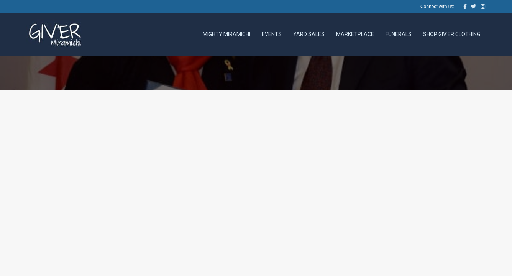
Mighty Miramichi (226, 34)
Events (272, 34)
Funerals (399, 34)
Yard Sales (309, 34)
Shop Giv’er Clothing (451, 34)
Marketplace (355, 34)
